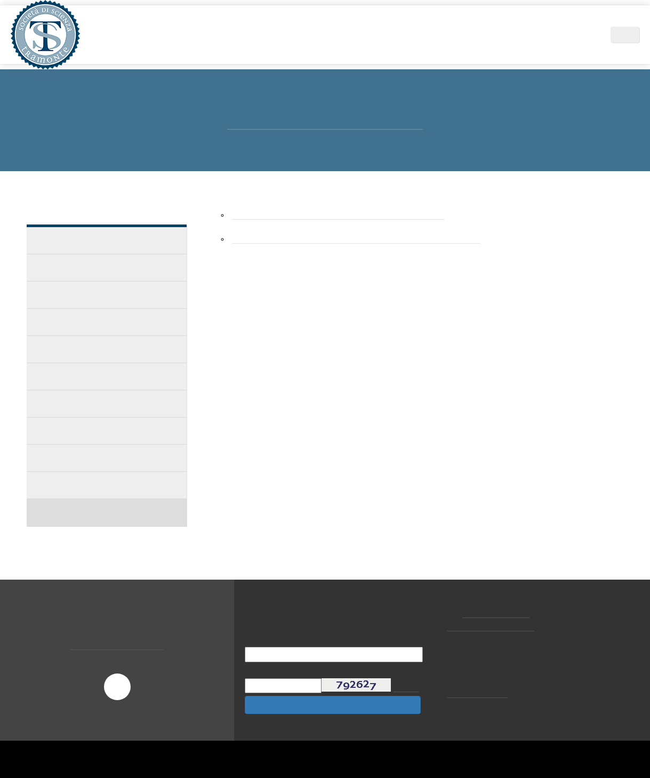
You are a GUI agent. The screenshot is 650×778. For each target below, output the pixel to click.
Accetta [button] (550, 748)
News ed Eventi (445, 34)
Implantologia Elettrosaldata (92, 403)
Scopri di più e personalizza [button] (135, 748)
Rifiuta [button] (487, 748)
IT (631, 34)
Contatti (578, 34)
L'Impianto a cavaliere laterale (95, 430)
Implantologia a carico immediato (100, 376)
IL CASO (51, 294)
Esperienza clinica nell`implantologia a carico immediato (347, 215)
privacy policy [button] (378, 681)
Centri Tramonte (516, 34)
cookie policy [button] (485, 692)
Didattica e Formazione (362, 34)
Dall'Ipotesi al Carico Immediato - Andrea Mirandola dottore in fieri (368, 239)
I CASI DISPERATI (67, 321)
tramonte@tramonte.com (494, 626)
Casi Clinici (57, 240)
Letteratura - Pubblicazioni (88, 485)
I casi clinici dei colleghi (81, 267)
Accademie (57, 349)
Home (136, 34)
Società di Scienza (193, 34)
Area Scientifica (272, 34)
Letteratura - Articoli (77, 457)
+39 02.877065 (497, 613)
